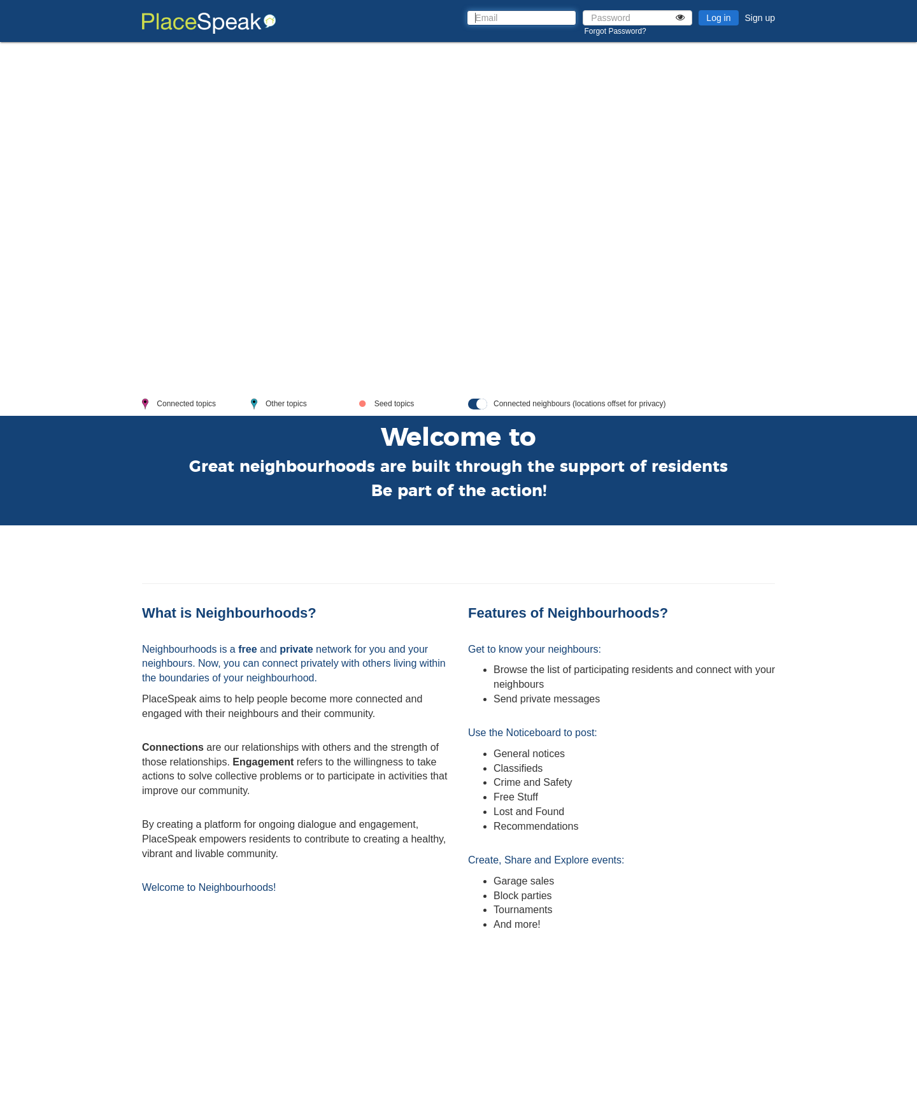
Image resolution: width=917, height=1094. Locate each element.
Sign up (760, 18)
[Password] (637, 17)
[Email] (521, 17)
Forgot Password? (615, 31)
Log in (718, 18)
